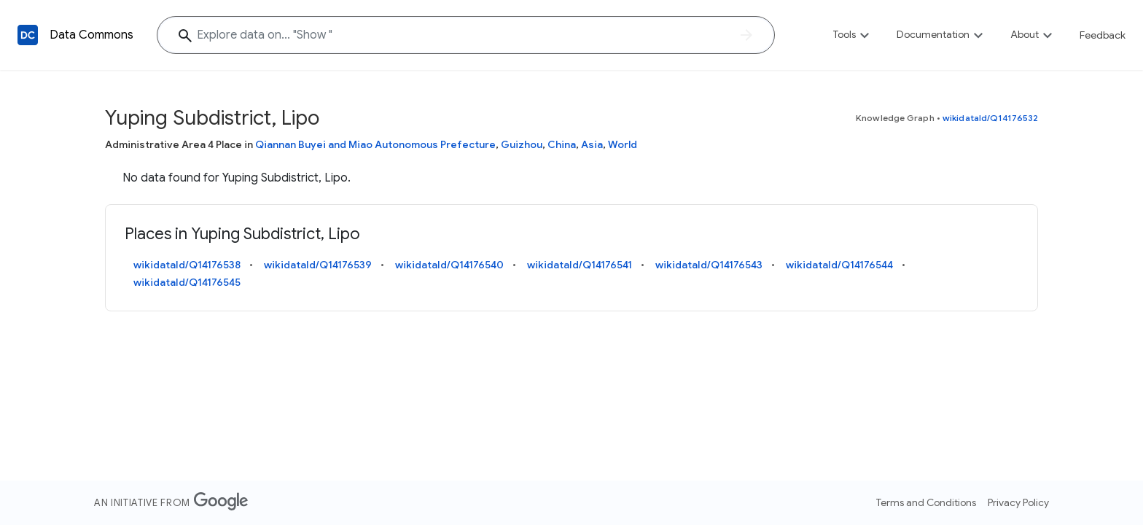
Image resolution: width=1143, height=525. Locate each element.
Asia (592, 144)
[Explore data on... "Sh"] (466, 35)
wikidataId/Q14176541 (579, 264)
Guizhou (521, 144)
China (561, 144)
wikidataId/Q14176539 (318, 264)
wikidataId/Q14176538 (187, 264)
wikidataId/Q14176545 (187, 282)
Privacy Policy (1018, 502)
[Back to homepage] (27, 35)
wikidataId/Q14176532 (990, 117)
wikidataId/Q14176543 (708, 264)
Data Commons (91, 35)
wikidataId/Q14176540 (449, 264)
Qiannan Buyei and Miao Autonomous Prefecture (375, 144)
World (622, 144)
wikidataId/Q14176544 (839, 264)
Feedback (1103, 35)
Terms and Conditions (926, 502)
